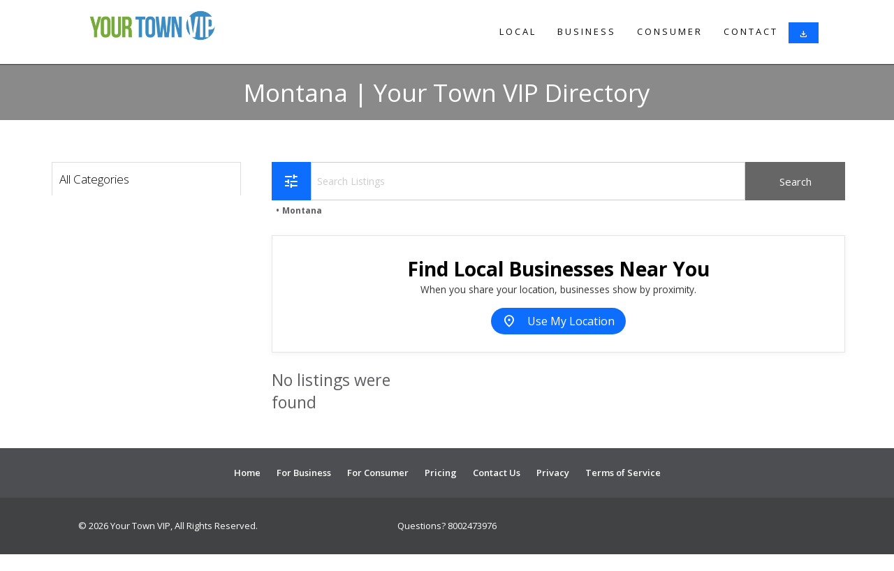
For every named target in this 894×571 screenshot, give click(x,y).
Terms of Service (623, 472)
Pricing (441, 472)
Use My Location (558, 321)
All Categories (94, 179)
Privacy (552, 472)
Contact (751, 31)
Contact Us (496, 472)
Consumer (670, 31)
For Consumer (378, 472)
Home (247, 472)
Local (517, 31)
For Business (304, 472)
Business (586, 31)
